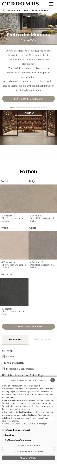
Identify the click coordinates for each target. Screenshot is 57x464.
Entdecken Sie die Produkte (28, 326)
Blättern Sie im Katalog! (28, 98)
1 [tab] (11, 107)
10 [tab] (34, 107)
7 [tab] (26, 107)
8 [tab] (29, 107)
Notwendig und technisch (17, 430)
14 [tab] (44, 107)
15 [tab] (46, 107)
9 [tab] (31, 107)
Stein (25, 10)
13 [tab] (41, 107)
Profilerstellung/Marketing (18, 440)
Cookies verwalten (28, 445)
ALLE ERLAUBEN (28, 458)
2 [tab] (14, 107)
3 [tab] (17, 107)
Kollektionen (14, 10)
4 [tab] (19, 107)
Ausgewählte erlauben (28, 451)
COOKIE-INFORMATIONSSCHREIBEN (20, 424)
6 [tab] (24, 107)
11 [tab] (36, 107)
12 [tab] (39, 107)
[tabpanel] (28, 127)
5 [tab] (22, 107)
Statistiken (10, 435)
